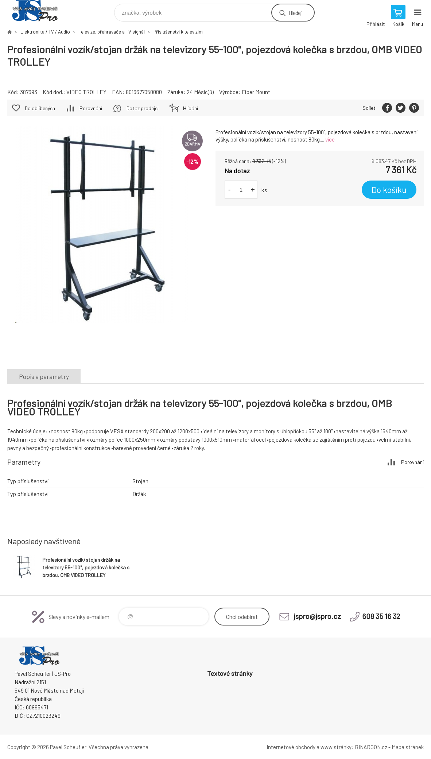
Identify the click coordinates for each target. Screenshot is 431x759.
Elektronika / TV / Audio (45, 32)
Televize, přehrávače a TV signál (112, 32)
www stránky (336, 747)
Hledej (295, 12)
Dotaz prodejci (143, 108)
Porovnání (90, 108)
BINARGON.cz (371, 747)
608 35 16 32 (381, 616)
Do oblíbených (40, 108)
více (330, 139)
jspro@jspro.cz (317, 616)
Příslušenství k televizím (178, 32)
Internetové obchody (291, 747)
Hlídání (190, 108)
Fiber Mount (256, 92)
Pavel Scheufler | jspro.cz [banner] (39, 11)
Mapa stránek (408, 747)
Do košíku (389, 190)
